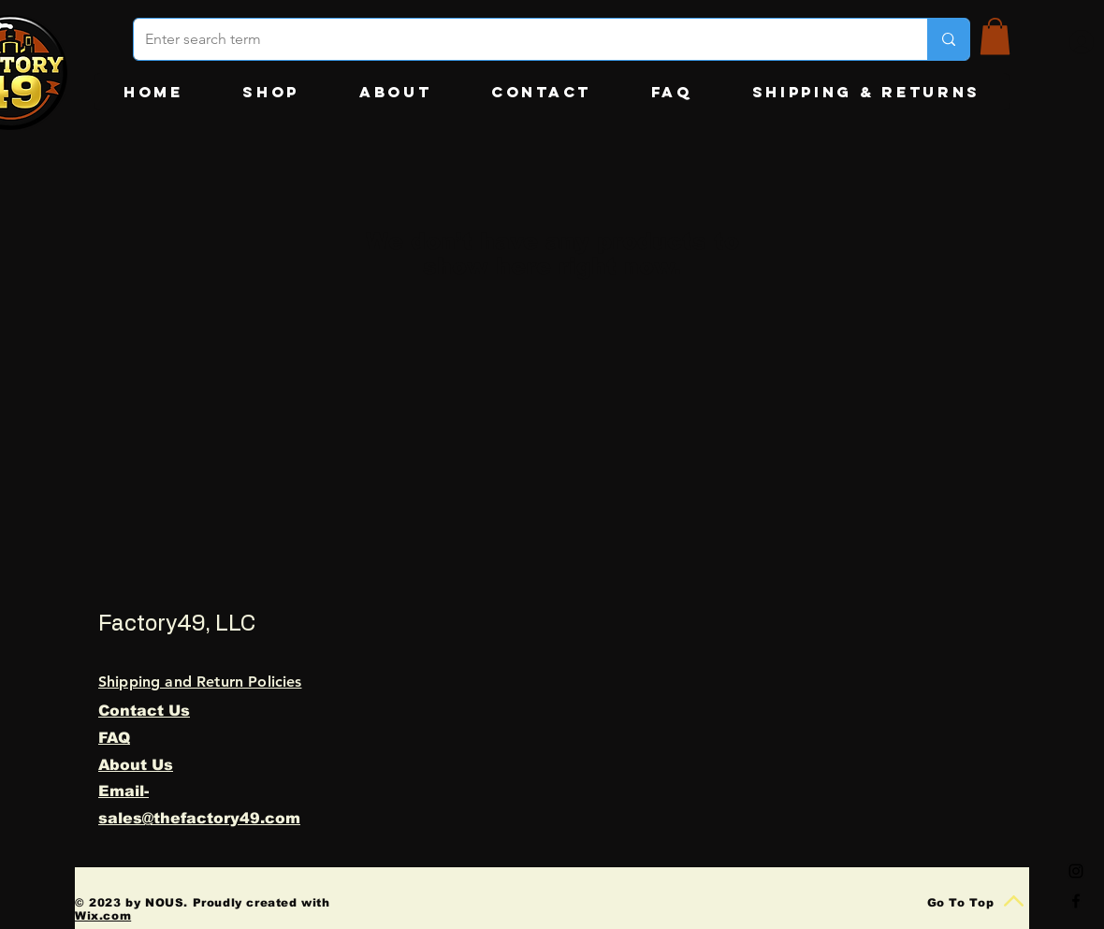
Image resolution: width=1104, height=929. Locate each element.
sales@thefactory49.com (199, 818)
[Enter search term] (516, 39)
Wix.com (103, 915)
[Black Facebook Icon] (1076, 901)
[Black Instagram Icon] (1076, 871)
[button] (995, 36)
